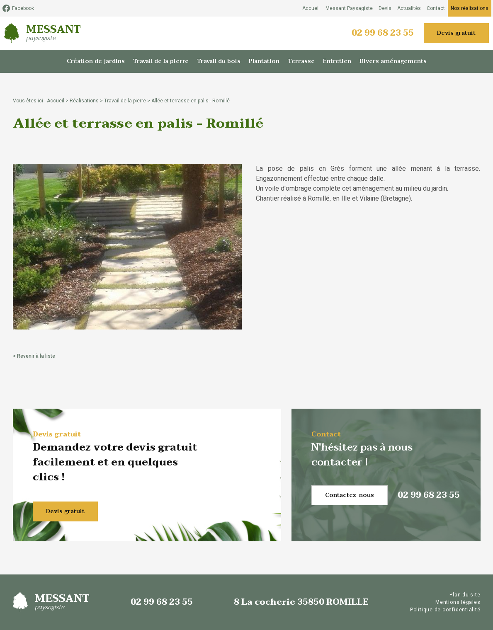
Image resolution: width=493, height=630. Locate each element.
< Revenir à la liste (34, 356)
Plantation (264, 61)
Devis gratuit (456, 33)
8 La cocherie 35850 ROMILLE (301, 602)
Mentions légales (457, 602)
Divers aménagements (393, 61)
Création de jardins (96, 61)
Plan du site (464, 595)
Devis (385, 8)
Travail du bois (218, 61)
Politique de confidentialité (445, 610)
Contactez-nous (349, 495)
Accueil (311, 8)
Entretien (337, 61)
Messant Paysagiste (349, 8)
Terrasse (301, 61)
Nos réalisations (469, 8)
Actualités (409, 8)
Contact (436, 8)
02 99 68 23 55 (383, 33)
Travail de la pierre (161, 61)
